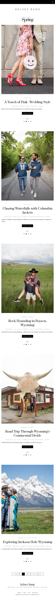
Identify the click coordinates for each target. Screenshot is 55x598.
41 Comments (25, 216)
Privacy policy (35, 592)
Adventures (24, 316)
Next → (40, 574)
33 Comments (25, 439)
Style (29, 98)
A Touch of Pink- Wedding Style (27, 102)
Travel (31, 316)
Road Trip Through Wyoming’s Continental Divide (27, 434)
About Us (19, 592)
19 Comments (23, 546)
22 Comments (34, 106)
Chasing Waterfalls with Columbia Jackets (27, 211)
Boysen (36, 329)
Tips (29, 316)
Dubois (36, 439)
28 (36, 574)
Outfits (26, 98)
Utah (43, 216)
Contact (24, 592)
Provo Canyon (38, 216)
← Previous (15, 574)
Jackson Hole (36, 546)
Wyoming (41, 329)
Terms (29, 592)
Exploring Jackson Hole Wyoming (27, 542)
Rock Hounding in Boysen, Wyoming (27, 323)
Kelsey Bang (16, 106)
